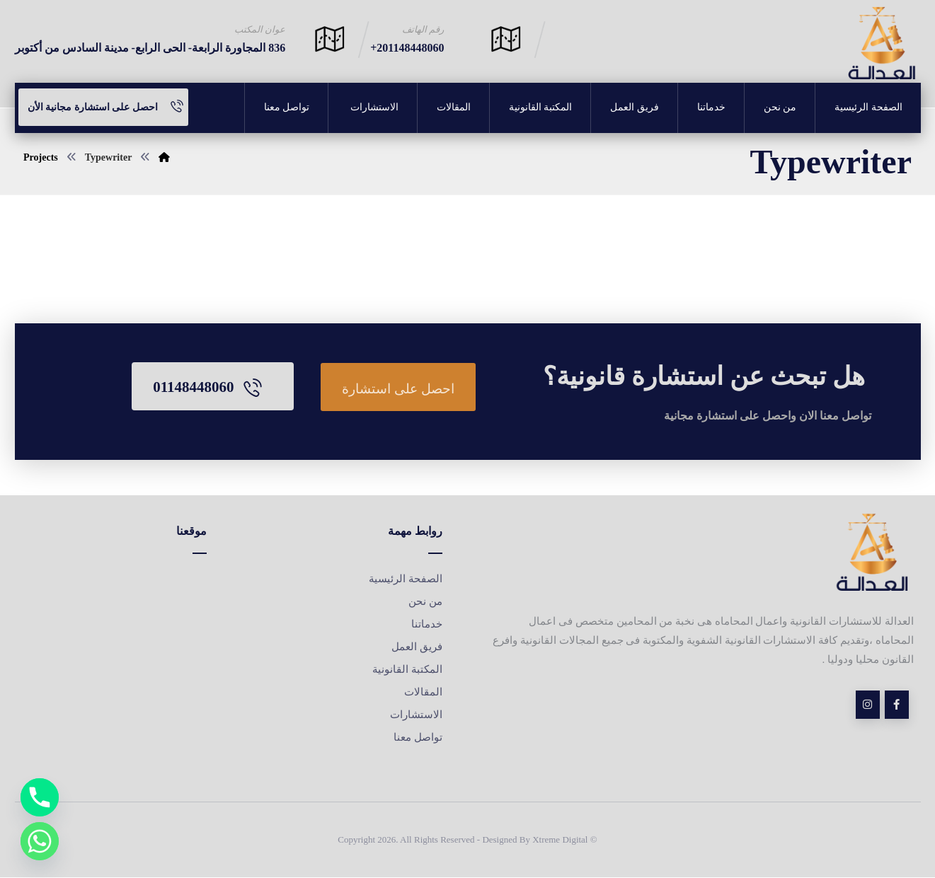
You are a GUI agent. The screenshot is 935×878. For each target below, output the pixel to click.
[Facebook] (897, 705)
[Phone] (40, 797)
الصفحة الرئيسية (405, 579)
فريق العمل (416, 647)
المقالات (423, 692)
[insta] (868, 705)
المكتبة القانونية (407, 670)
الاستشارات (414, 715)
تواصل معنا (418, 738)
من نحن (425, 602)
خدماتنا (426, 624)
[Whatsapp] (40, 841)
